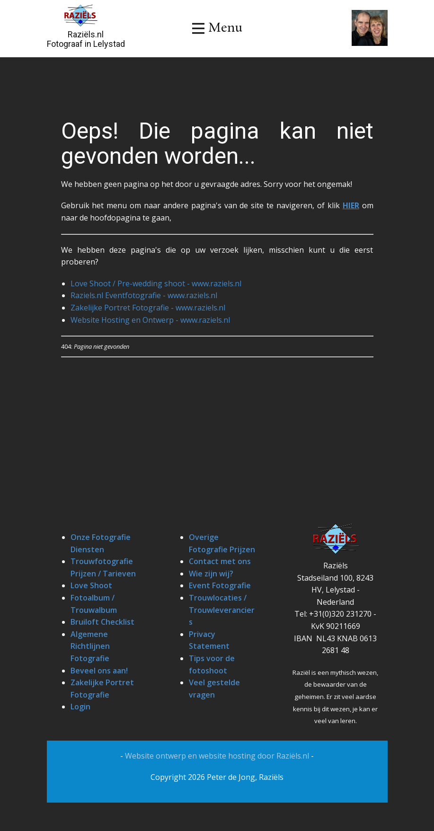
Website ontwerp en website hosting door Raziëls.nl (218, 756)
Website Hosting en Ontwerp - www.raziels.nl (150, 320)
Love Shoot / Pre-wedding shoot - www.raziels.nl (156, 283)
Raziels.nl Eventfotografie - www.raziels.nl (144, 295)
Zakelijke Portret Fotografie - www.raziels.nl (148, 307)
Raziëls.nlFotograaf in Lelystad (86, 39)
